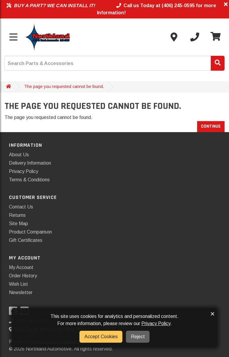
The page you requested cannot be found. (64, 86)
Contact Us (21, 206)
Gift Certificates (25, 240)
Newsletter (21, 292)
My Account (21, 267)
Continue (211, 126)
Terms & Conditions (29, 179)
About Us (19, 154)
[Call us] (195, 37)
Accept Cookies (101, 336)
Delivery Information (30, 163)
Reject (138, 336)
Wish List (18, 284)
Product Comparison (30, 231)
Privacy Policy (23, 171)
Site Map (18, 223)
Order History (23, 275)
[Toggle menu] (13, 37)
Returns (17, 215)
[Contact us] (174, 37)
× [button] (212, 313)
